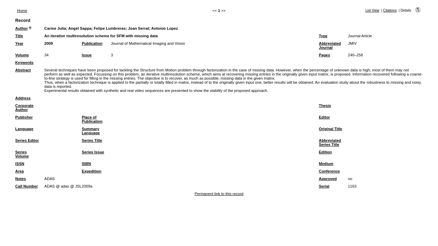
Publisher (24, 117)
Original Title (330, 129)
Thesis (325, 106)
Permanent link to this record (219, 194)
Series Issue (93, 152)
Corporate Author (24, 108)
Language (24, 129)
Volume (22, 55)
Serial (324, 186)
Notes (20, 179)
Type (323, 36)
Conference (329, 171)
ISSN (19, 164)
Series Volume (22, 154)
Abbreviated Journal (330, 45)
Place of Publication (92, 119)
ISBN (86, 164)
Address (23, 98)
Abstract (23, 70)
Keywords (24, 62)
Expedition (91, 171)
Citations (390, 10)
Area (19, 171)
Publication (92, 43)
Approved (328, 179)
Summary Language (91, 131)
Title (19, 36)
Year (19, 43)
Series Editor (27, 140)
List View (372, 10)
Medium (326, 164)
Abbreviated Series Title (330, 142)
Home (22, 11)
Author (21, 28)
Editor (324, 117)
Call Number (26, 186)
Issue (87, 55)
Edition (325, 152)
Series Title (92, 140)
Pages (324, 55)
